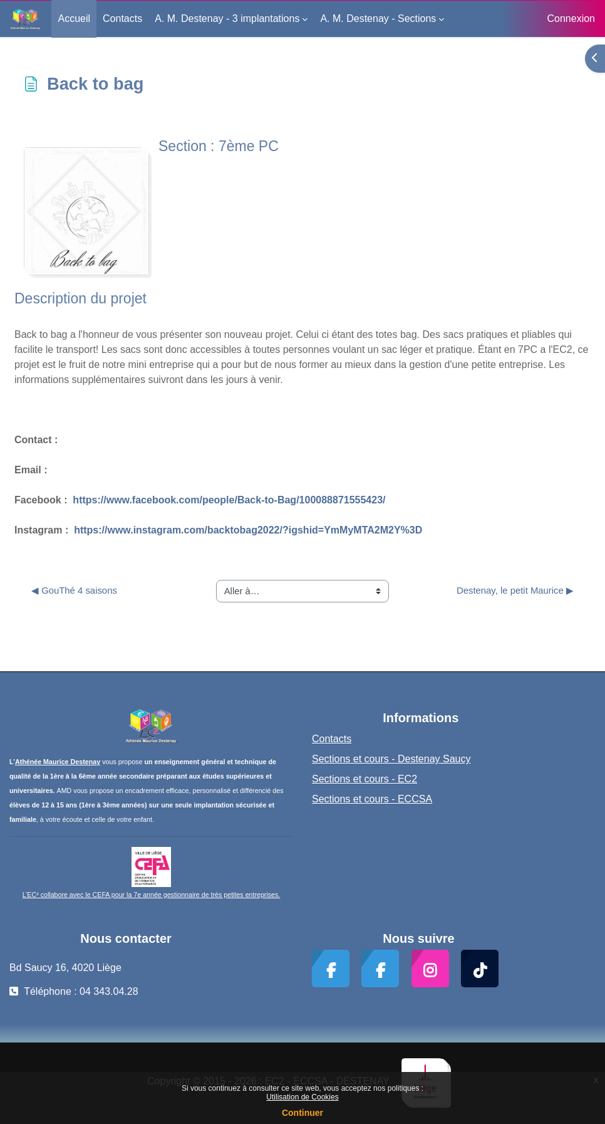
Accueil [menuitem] (74, 18)
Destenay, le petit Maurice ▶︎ (515, 591)
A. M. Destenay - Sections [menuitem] (378, 18)
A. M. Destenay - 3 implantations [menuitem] (227, 18)
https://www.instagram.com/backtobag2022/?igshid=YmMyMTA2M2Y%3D (248, 530)
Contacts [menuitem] (122, 18)
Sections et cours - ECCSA (372, 799)
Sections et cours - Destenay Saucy (391, 759)
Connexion (571, 18)
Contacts (331, 738)
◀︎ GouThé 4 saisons (74, 591)
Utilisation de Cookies (302, 1097)
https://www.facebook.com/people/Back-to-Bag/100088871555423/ (229, 500)
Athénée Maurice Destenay (57, 761)
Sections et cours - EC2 (364, 779)
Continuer (302, 1113)
